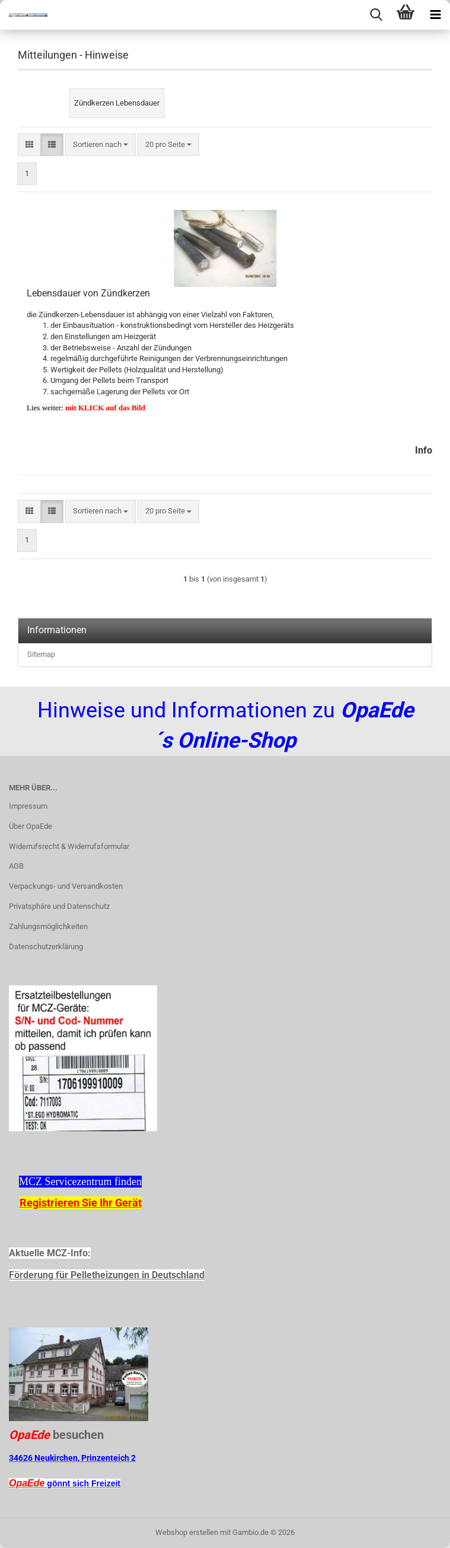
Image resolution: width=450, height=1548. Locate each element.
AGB (16, 865)
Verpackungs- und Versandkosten (66, 886)
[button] (29, 145)
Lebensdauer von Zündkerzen (88, 293)
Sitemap (41, 654)
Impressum (28, 806)
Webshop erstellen (186, 1532)
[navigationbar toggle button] (435, 15)
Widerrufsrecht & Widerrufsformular (69, 846)
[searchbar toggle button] (376, 15)
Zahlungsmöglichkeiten (48, 926)
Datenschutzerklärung (46, 946)
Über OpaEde (30, 826)
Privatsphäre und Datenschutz (59, 906)
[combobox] (100, 145)
